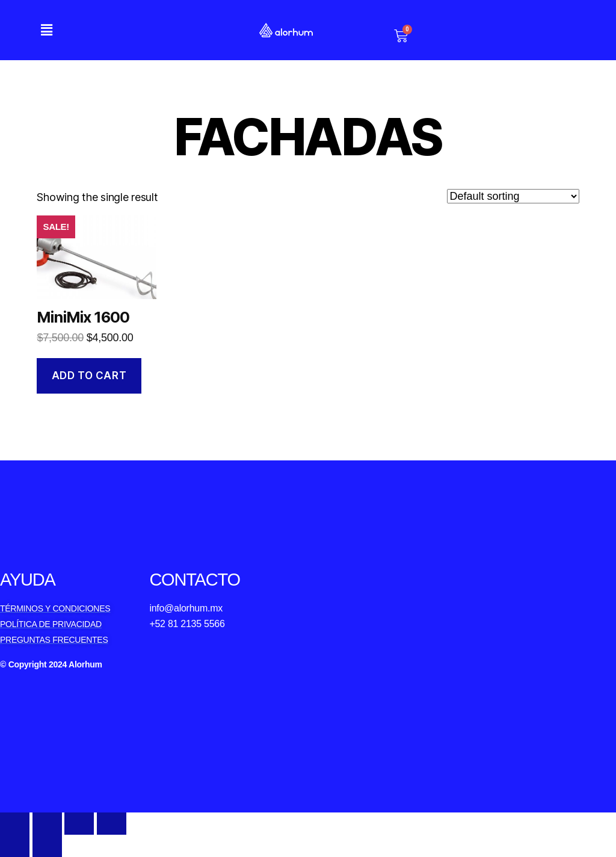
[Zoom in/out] (111, 823)
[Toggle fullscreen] (79, 823)
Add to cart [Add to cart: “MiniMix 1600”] (89, 376)
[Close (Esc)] (14, 823)
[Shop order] (513, 196)
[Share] (47, 823)
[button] (46, 30)
